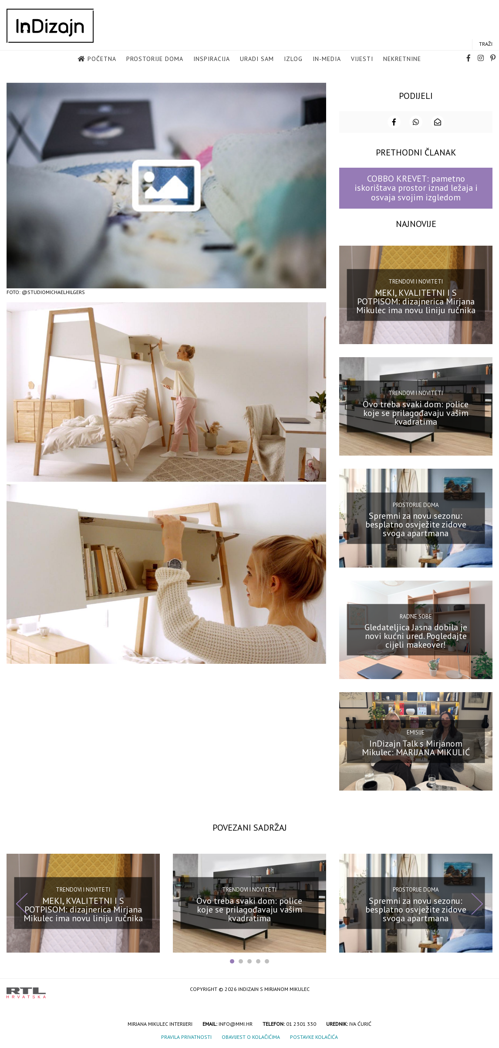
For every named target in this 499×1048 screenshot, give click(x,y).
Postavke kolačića (314, 1036)
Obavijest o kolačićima (251, 1036)
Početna (102, 59)
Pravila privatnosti (186, 1036)
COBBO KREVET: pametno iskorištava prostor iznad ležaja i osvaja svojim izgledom (416, 187)
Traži (485, 44)
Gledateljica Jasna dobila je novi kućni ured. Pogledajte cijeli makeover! (415, 635)
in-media (327, 59)
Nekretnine (402, 59)
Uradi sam (257, 59)
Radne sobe (416, 615)
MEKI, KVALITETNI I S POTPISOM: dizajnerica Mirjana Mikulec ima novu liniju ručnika (415, 300)
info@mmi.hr (236, 1023)
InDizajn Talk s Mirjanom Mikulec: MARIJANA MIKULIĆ (416, 747)
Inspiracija (211, 59)
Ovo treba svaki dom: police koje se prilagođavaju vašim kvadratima (416, 412)
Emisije (416, 731)
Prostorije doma (154, 59)
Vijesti (362, 59)
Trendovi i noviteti (415, 280)
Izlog (293, 59)
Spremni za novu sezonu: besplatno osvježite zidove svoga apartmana (415, 523)
